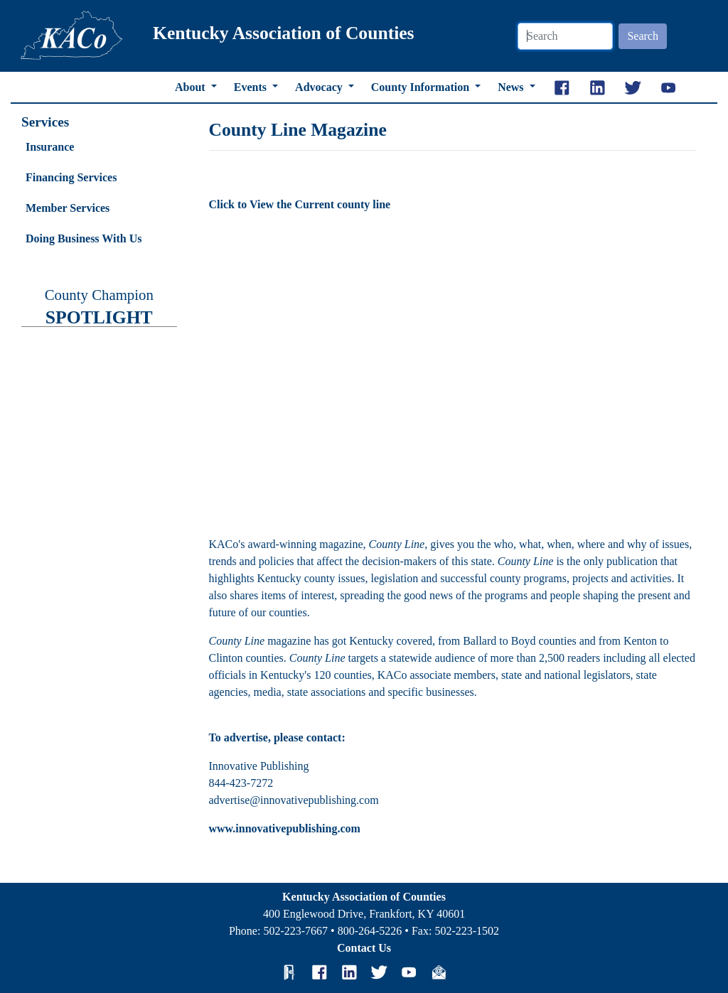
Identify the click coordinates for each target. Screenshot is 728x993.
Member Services (67, 208)
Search (642, 36)
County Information (421, 87)
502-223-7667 (295, 931)
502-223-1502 (466, 931)
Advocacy (320, 87)
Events (251, 87)
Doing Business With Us (83, 238)
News (512, 87)
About (191, 87)
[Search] (565, 36)
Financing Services (71, 177)
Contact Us (364, 948)
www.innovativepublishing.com (284, 828)
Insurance (50, 147)
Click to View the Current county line (300, 204)
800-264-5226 (370, 931)
